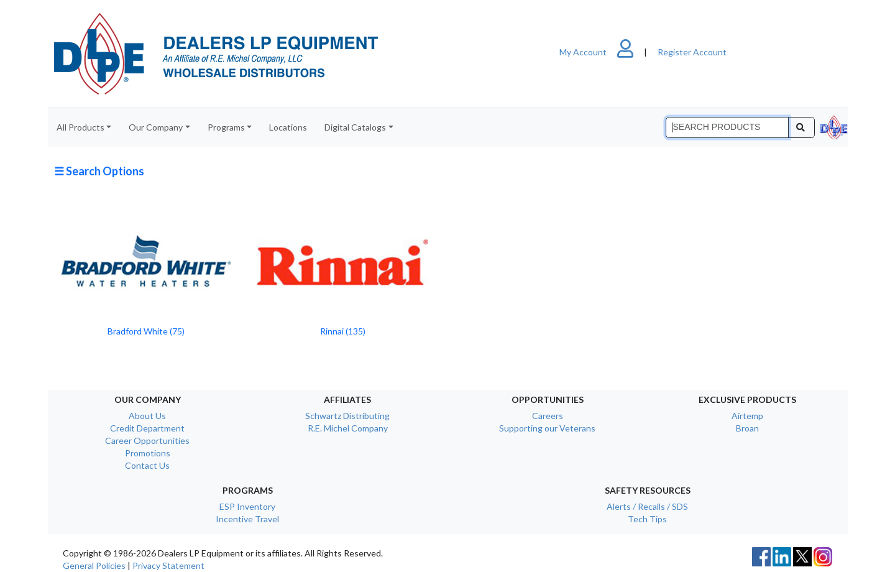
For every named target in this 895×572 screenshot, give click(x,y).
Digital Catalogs (355, 127)
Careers (547, 415)
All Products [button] (80, 127)
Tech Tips (647, 519)
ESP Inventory (247, 506)
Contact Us (147, 465)
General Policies (94, 565)
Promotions (147, 453)
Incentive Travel (247, 519)
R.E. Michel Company (348, 428)
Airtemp (747, 415)
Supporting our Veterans (547, 428)
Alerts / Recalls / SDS (647, 506)
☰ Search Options (99, 171)
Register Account (692, 52)
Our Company (156, 127)
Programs (226, 127)
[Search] (727, 127)
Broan (747, 428)
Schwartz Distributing (347, 415)
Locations (288, 127)
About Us (147, 415)
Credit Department (147, 428)
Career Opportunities (147, 440)
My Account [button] (601, 52)
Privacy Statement (168, 565)
